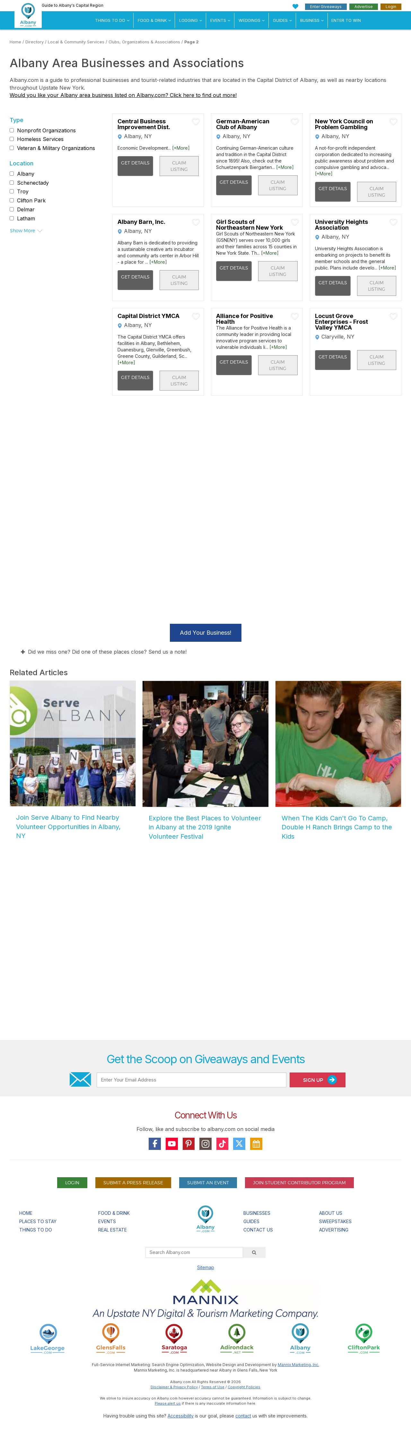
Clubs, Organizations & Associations (144, 42)
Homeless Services (40, 139)
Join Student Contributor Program (299, 1182)
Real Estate (112, 1229)
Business (309, 20)
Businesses (256, 1213)
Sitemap (205, 1267)
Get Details (135, 162)
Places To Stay (38, 1221)
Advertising (333, 1229)
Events (218, 20)
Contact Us (258, 1229)
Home (15, 42)
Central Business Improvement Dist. (144, 124)
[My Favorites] (296, 6)
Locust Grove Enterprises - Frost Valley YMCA (341, 322)
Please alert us (168, 1403)
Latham (26, 218)
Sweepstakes (335, 1221)
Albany (25, 174)
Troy (23, 191)
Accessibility (181, 1415)
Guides (280, 20)
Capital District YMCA (148, 316)
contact (243, 1415)
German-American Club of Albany (242, 124)
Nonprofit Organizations (46, 130)
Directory (34, 42)
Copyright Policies (244, 1387)
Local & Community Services (76, 42)
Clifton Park (31, 200)
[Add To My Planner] (196, 121)
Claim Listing (179, 166)
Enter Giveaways (326, 6)
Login (391, 6)
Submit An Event (208, 1182)
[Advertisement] (205, 962)
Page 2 (191, 42)
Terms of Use (212, 1387)
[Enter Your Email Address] (191, 1080)
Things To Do (110, 20)
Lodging (188, 20)
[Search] (254, 1252)
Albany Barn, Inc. (141, 222)
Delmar (26, 209)
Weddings (249, 20)
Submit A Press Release (133, 1182)
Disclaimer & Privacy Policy (174, 1387)
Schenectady (33, 183)
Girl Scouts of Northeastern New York (249, 225)
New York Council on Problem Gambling (344, 124)
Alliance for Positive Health (244, 319)
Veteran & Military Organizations (56, 148)
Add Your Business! (206, 632)
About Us (330, 1213)
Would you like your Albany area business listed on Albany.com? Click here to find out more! (123, 95)
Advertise (363, 6)
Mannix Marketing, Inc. (298, 1364)
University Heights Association (341, 225)
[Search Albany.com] (194, 1252)
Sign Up (320, 1079)
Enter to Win (346, 20)
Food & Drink (152, 20)
